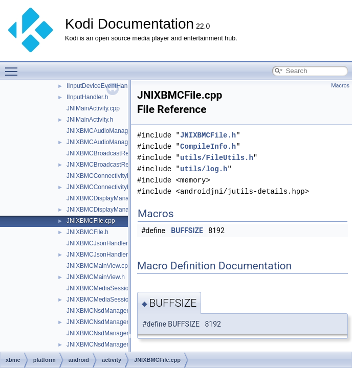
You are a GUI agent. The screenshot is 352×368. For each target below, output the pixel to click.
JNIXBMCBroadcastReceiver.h (108, 164)
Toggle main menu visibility (14, 67)
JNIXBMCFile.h (87, 232)
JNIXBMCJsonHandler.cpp (103, 243)
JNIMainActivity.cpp (93, 108)
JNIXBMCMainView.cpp (99, 265)
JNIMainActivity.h (90, 119)
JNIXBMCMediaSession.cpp (105, 288)
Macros (340, 85)
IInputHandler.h (87, 97)
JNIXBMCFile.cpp (91, 220)
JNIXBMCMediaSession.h (102, 299)
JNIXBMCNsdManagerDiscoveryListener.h (124, 322)
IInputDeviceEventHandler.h (105, 85)
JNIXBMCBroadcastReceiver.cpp (112, 153)
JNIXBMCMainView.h (96, 277)
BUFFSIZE (187, 230)
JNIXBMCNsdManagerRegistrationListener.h (127, 344)
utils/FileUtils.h (216, 158)
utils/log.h (203, 169)
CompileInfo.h (208, 146)
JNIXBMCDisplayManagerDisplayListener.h (126, 209)
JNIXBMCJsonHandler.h (100, 254)
